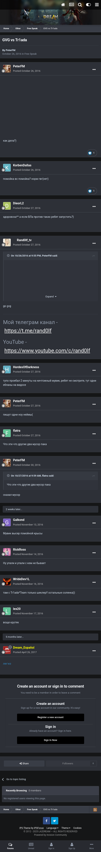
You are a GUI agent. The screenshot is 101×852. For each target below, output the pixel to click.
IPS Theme (24, 828)
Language (53, 828)
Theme (65, 828)
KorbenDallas (22, 165)
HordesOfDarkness (26, 367)
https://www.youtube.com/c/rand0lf (47, 350)
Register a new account (51, 717)
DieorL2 (18, 203)
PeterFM (10, 50)
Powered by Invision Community (50, 835)
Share (24, 763)
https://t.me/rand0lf (28, 330)
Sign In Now (50, 740)
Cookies (77, 828)
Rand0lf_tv (24, 240)
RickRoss (19, 549)
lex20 (17, 609)
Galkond (18, 520)
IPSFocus (39, 828)
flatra (16, 430)
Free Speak (31, 53)
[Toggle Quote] (8, 255)
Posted (26, 70)
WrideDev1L (21, 579)
